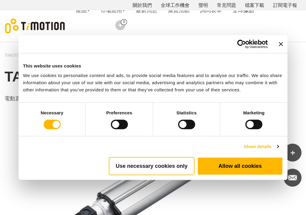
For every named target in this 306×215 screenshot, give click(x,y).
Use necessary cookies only (151, 166)
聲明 (203, 5)
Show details (258, 146)
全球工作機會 (175, 5)
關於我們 (142, 5)
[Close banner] (281, 44)
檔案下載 (254, 5)
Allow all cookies (240, 166)
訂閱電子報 (285, 5)
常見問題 (226, 5)
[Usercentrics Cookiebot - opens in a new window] (241, 44)
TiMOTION (14, 55)
